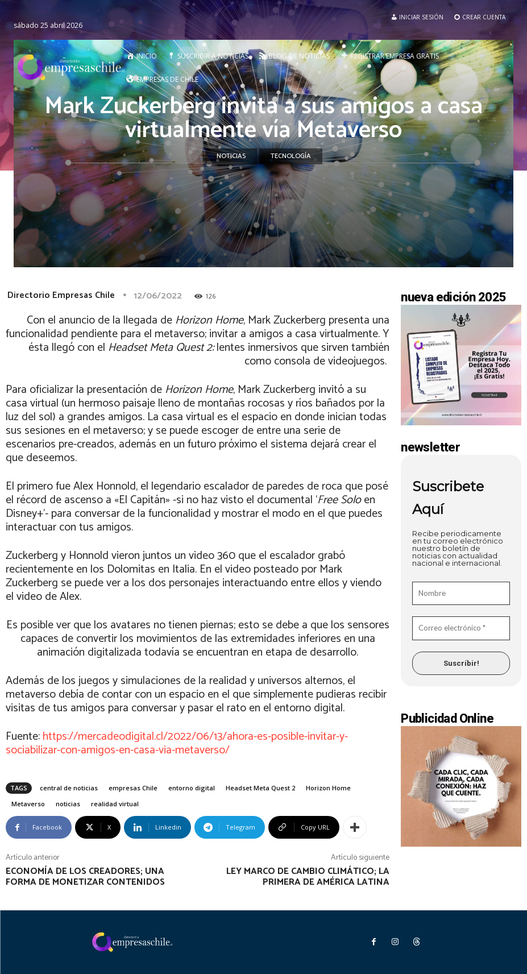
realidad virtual (115, 803)
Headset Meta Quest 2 (260, 788)
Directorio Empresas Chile (61, 295)
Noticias (231, 156)
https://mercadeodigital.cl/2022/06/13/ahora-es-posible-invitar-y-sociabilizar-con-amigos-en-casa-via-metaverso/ (177, 743)
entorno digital (191, 788)
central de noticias (69, 788)
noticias (68, 803)
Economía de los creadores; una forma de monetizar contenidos (85, 877)
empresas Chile (133, 788)
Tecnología (290, 156)
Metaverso (28, 803)
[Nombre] (461, 594)
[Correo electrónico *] (461, 628)
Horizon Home (328, 788)
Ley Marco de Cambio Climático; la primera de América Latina (307, 877)
